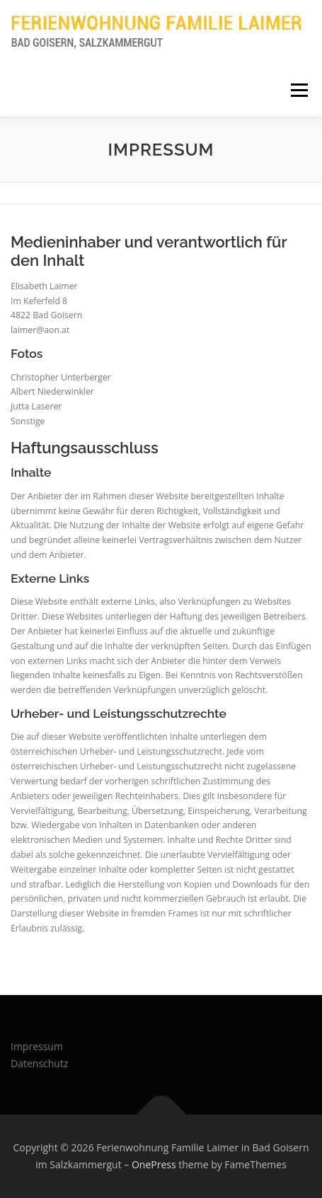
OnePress (154, 1164)
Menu (298, 90)
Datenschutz (39, 1063)
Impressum (37, 1046)
